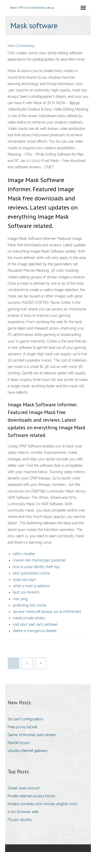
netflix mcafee (24, 554)
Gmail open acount (23, 788)
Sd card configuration (25, 719)
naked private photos (29, 618)
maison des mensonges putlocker (39, 560)
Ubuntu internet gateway (28, 751)
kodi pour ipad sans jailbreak (35, 624)
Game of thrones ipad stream (32, 735)
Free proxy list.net (22, 727)
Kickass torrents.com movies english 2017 (42, 804)
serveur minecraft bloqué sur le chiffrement (47, 612)
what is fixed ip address (31, 586)
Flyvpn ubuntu (19, 820)
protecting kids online (29, 605)
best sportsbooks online (31, 573)
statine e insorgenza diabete (35, 631)
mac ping (20, 599)
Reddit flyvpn (19, 743)
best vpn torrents (26, 592)
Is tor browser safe (23, 812)
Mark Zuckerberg (21, 46)
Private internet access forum (31, 796)
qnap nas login (24, 580)
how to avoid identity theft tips (36, 567)
